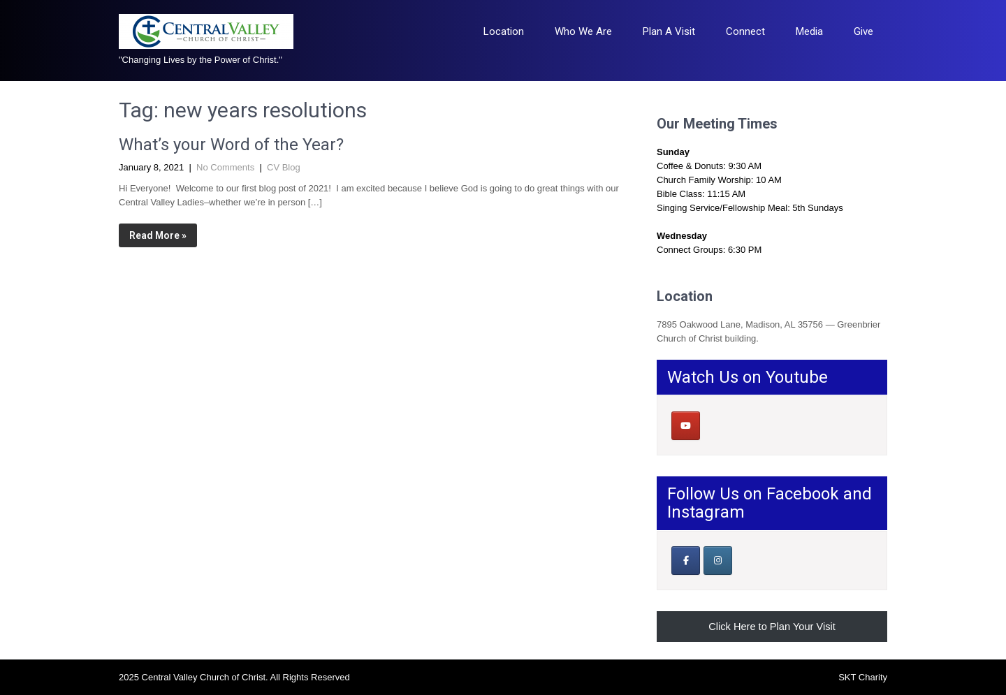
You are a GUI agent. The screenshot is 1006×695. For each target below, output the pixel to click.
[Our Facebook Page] (685, 560)
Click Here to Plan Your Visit (772, 626)
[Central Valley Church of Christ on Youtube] (685, 425)
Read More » (158, 235)
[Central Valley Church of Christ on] (717, 425)
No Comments (225, 167)
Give (863, 31)
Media (809, 31)
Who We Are (583, 31)
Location (503, 31)
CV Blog (283, 167)
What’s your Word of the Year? (231, 144)
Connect (745, 31)
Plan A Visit (669, 31)
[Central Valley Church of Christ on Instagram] (718, 560)
